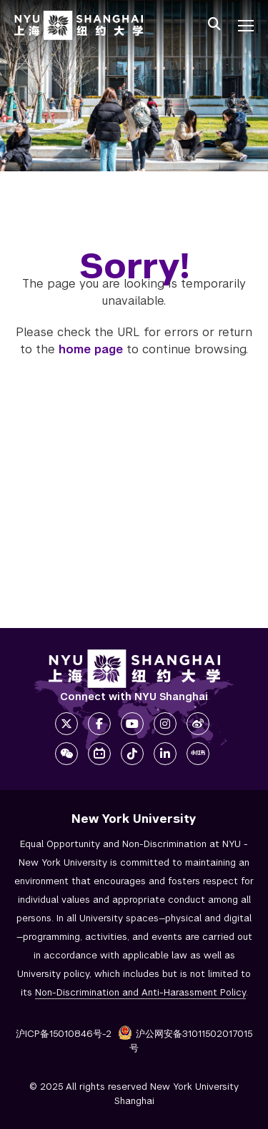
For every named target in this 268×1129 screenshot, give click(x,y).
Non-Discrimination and (140, 992)
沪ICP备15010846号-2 (63, 1034)
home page (91, 349)
